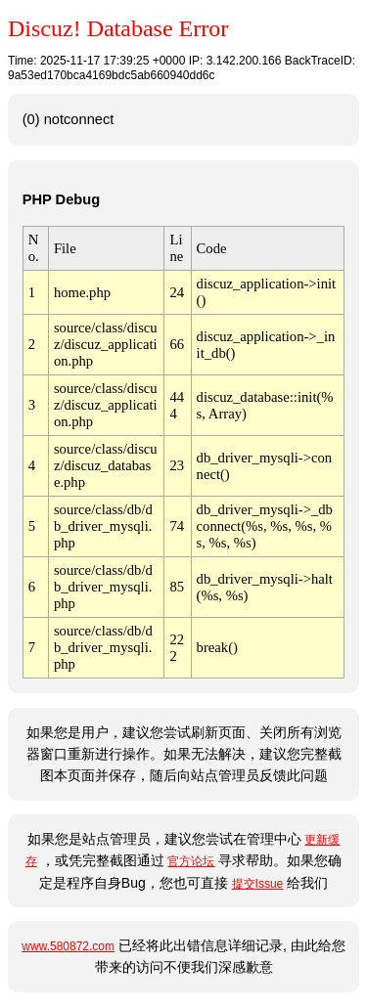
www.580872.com (68, 946)
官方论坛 (190, 861)
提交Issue (258, 884)
